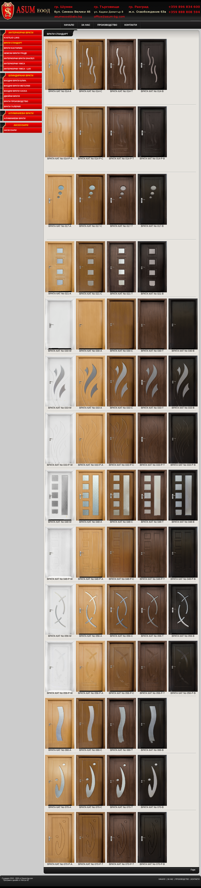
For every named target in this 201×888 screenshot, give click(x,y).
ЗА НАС (170, 879)
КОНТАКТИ (195, 879)
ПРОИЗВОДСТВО (182, 879)
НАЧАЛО (162, 879)
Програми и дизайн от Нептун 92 (16, 880)
